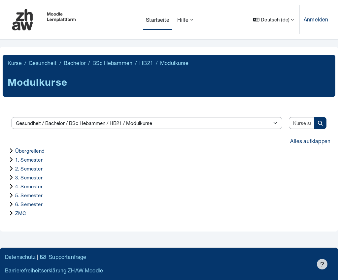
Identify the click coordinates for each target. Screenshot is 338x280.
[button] (273, 19)
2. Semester (29, 168)
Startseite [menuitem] (157, 19)
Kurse (15, 63)
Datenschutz (20, 257)
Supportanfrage (63, 257)
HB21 (146, 63)
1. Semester (29, 160)
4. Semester (29, 186)
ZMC (20, 213)
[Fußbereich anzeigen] (322, 264)
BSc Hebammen (112, 63)
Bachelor (74, 63)
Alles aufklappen (310, 141)
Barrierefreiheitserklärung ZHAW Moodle (54, 270)
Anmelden (316, 19)
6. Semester (29, 204)
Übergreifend (30, 151)
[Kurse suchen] (302, 123)
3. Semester (29, 177)
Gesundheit (43, 63)
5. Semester (29, 195)
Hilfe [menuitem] (183, 19)
